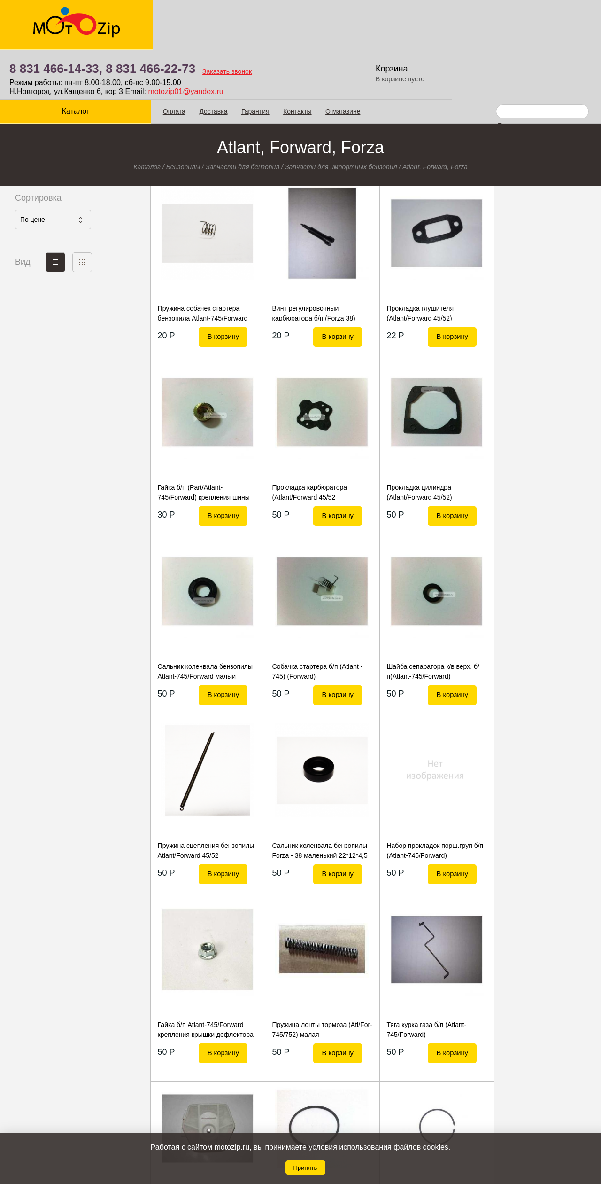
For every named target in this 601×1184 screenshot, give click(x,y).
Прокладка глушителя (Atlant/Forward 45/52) (416, 263)
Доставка (213, 61)
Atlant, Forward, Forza (435, 117)
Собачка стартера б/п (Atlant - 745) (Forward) (540, 442)
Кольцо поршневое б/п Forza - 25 (316, 979)
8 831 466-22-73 (301, 19)
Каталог (75, 61)
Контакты (296, 61)
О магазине (341, 61)
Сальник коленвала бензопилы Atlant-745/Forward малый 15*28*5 (430, 442)
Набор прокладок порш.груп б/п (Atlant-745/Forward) (543, 621)
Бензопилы (183, 117)
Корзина (542, 19)
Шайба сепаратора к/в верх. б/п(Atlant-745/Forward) (203, 621)
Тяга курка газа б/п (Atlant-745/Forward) (422, 800)
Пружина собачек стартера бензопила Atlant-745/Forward (202, 263)
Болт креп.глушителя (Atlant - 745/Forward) (540, 979)
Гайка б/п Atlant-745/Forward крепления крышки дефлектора (205, 800)
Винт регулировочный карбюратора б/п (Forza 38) (311, 263)
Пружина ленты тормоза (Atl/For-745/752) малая (307, 800)
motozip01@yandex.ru (335, 42)
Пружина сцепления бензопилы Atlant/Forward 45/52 (318, 621)
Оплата (173, 61)
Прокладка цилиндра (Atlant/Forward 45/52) (302, 442)
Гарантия (254, 61)
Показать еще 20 (375, 1050)
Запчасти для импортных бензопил (341, 117)
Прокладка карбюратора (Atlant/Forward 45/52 (194, 442)
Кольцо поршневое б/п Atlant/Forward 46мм (191, 979)
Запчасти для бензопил (242, 117)
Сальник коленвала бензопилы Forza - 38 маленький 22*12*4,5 (430, 621)
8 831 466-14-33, (206, 19)
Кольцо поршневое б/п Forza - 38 (428, 979)
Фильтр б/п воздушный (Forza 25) (540, 800)
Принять (305, 1167)
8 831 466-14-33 (339, 1104)
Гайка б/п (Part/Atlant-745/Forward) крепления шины (541, 263)
